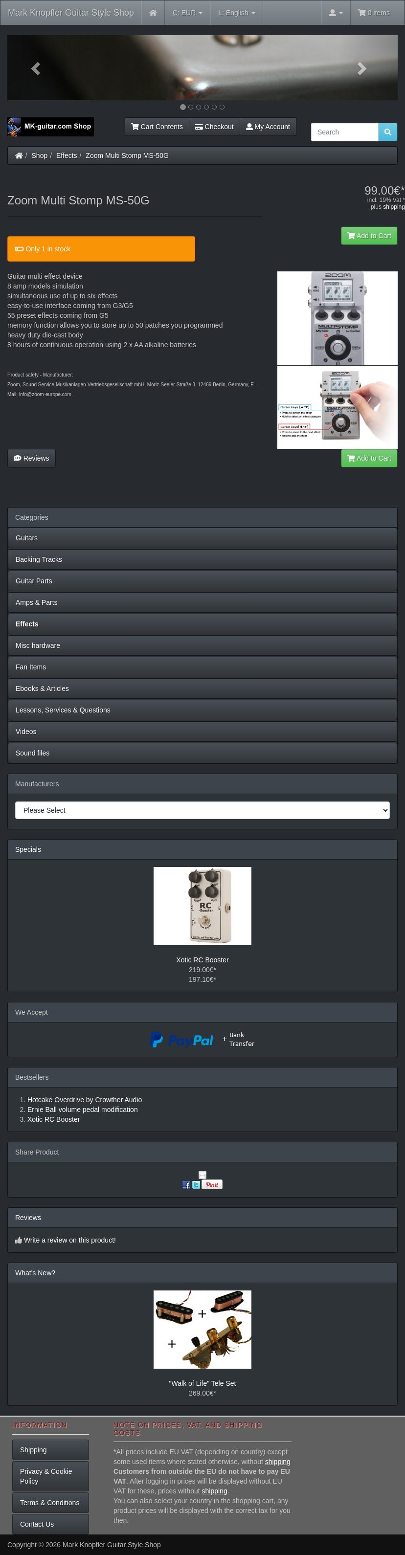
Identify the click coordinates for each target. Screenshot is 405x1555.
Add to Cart (369, 236)
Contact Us (37, 1524)
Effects (66, 155)
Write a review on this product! (70, 1240)
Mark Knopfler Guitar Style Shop (71, 13)
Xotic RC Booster (202, 960)
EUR (187, 13)
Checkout (214, 127)
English (236, 13)
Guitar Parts (34, 581)
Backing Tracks (39, 559)
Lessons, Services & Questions (63, 710)
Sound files (32, 753)
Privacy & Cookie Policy (46, 1476)
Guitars (27, 538)
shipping (394, 206)
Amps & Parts (37, 602)
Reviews (31, 458)
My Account (268, 127)
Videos (26, 731)
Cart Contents (157, 127)
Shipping (33, 1450)
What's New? (35, 1273)
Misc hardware (38, 645)
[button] (36, 67)
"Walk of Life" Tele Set (202, 1383)
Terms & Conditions (49, 1503)
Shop (40, 155)
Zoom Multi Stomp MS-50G (127, 155)
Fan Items (31, 667)
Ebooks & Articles (42, 688)
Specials (28, 849)
